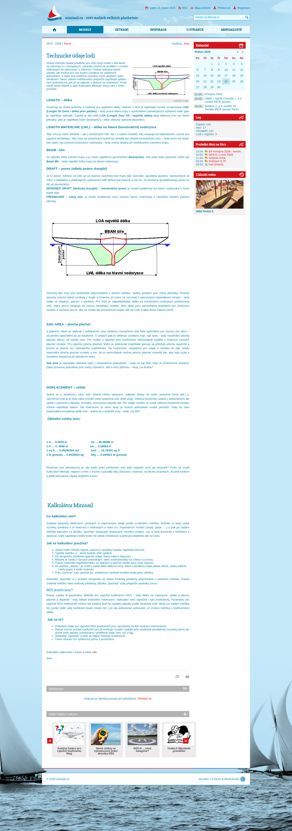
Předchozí (185, 740)
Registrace (241, 8)
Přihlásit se (221, 8)
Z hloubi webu (206, 175)
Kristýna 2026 (208, 94)
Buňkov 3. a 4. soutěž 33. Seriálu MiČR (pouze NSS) (216, 107)
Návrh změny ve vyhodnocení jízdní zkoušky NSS (105, 751)
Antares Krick (217, 158)
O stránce (195, 29)
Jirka (186, 43)
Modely (85, 29)
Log (198, 117)
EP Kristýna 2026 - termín (225, 151)
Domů (54, 29)
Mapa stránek (201, 8)
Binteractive (231, 779)
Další (50, 740)
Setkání (121, 29)
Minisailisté (231, 29)
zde (94, 652)
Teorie (67, 43)
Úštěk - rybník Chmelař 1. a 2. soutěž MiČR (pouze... (218, 100)
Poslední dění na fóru (211, 144)
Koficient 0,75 (217, 161)
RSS (183, 8)
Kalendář (202, 45)
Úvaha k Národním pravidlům (179, 750)
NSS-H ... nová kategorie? (142, 750)
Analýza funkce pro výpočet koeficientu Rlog (69, 751)
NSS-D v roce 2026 (221, 154)
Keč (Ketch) (216, 164)
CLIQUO (215, 779)
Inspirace (158, 29)
